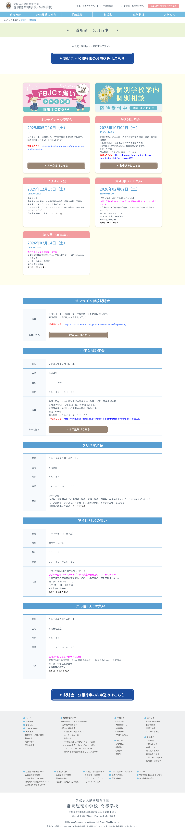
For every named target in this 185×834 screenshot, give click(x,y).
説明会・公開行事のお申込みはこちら (94, 58)
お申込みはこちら (57, 165)
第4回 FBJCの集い (109, 222)
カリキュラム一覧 (71, 735)
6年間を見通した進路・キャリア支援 (79, 741)
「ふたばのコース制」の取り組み (78, 748)
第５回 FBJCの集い (37, 267)
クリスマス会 (56, 213)
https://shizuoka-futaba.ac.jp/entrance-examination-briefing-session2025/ (126, 156)
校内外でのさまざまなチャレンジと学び (81, 751)
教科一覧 (67, 738)
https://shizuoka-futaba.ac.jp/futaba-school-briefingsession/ (95, 324)
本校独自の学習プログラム (75, 731)
